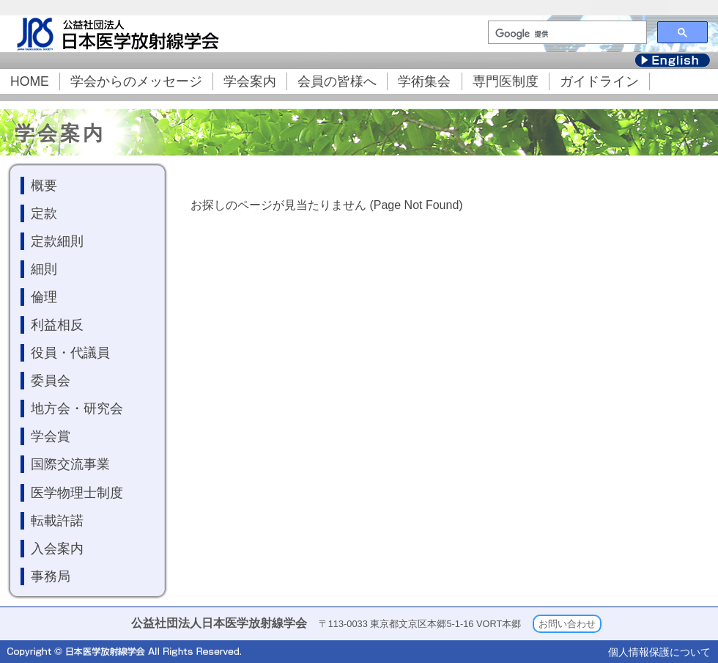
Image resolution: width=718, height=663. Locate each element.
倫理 (44, 297)
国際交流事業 (70, 464)
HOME (29, 81)
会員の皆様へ (337, 81)
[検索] (566, 33)
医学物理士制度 (77, 493)
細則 (44, 269)
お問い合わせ (567, 623)
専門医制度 (505, 81)
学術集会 (424, 81)
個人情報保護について (659, 652)
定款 (44, 213)
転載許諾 (57, 520)
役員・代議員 (70, 352)
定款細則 (57, 241)
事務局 (50, 576)
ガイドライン (599, 81)
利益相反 (57, 325)
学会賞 (50, 436)
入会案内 (57, 548)
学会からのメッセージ (136, 81)
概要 (44, 185)
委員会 (50, 380)
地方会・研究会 (77, 408)
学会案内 (249, 81)
